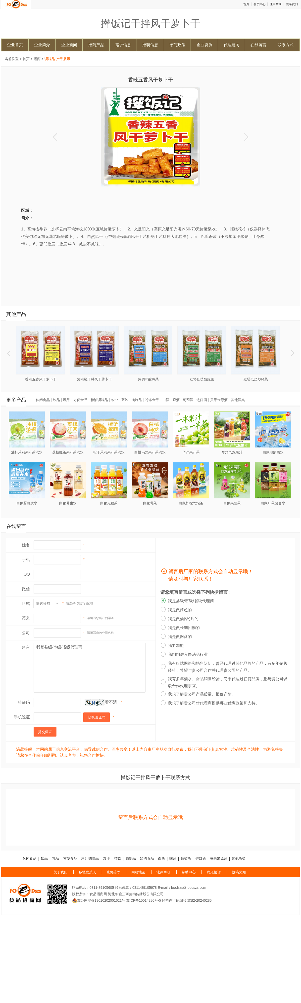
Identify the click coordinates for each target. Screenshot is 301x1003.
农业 (114, 400)
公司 (26, 633)
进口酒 (202, 400)
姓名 (26, 545)
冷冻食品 (152, 400)
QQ (27, 574)
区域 (26, 603)
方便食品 (80, 400)
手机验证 (22, 717)
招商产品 (96, 45)
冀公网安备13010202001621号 (98, 900)
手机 (26, 559)
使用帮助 (276, 4)
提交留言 (45, 732)
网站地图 (138, 872)
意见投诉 (214, 872)
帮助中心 (189, 872)
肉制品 (137, 400)
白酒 (165, 400)
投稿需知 (239, 872)
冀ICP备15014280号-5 (143, 900)
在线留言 (258, 45)
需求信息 (123, 45)
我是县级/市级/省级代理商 (90, 668)
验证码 (24, 702)
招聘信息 (150, 45)
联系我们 (292, 4)
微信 (26, 589)
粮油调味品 (99, 400)
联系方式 (286, 45)
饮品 (56, 400)
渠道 (26, 618)
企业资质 (204, 45)
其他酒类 (238, 400)
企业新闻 (69, 45)
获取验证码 (96, 717)
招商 (37, 59)
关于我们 (60, 872)
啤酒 (176, 400)
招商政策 (177, 45)
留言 (26, 647)
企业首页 (15, 45)
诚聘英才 (113, 872)
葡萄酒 (188, 400)
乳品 (66, 400)
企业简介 (42, 45)
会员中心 (259, 4)
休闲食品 (43, 400)
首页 (246, 4)
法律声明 (163, 872)
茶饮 (124, 400)
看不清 (111, 702)
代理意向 (232, 45)
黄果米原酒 (219, 400)
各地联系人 (87, 872)
